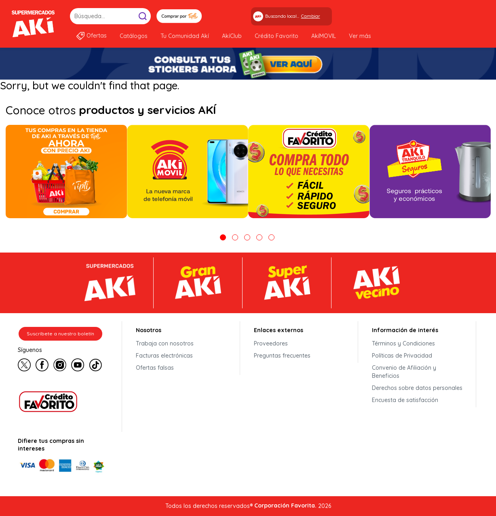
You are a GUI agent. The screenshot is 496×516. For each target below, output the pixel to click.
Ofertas (97, 35)
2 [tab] (235, 237)
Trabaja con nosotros (165, 343)
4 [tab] (259, 237)
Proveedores (271, 343)
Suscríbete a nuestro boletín (60, 334)
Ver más (360, 36)
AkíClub (232, 36)
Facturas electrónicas (164, 355)
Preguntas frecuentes (282, 355)
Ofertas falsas (155, 367)
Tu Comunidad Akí (184, 36)
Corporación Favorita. (285, 505)
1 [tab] (223, 237)
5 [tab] (271, 237)
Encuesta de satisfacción (405, 400)
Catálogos (134, 36)
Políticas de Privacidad (402, 355)
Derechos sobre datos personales (417, 388)
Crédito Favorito (276, 36)
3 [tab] (247, 237)
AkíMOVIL (323, 36)
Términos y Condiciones (403, 343)
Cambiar (310, 16)
